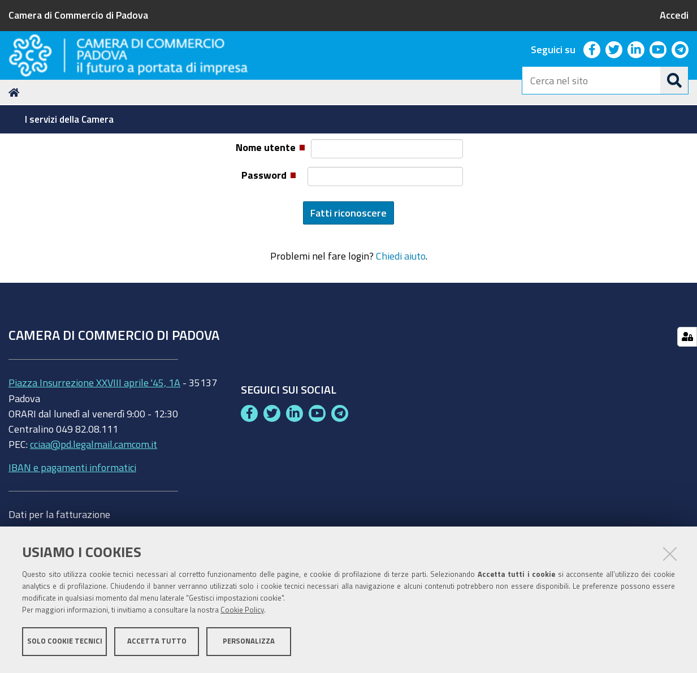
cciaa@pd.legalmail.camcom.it (93, 512)
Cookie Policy (242, 612)
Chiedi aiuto (401, 324)
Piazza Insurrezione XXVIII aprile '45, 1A (94, 450)
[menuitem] (71, 119)
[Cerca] (674, 80)
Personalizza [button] (249, 643)
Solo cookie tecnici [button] (64, 643)
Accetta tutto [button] (157, 643)
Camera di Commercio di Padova (78, 15)
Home (15, 160)
